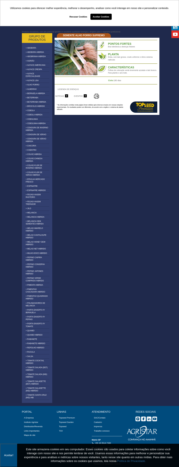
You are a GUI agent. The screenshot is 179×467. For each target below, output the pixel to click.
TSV (61, 431)
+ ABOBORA (31, 48)
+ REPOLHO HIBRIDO (35, 348)
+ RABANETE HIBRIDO (35, 343)
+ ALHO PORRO (32, 85)
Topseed (62, 426)
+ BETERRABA (32, 98)
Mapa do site (29, 435)
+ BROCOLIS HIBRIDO (35, 106)
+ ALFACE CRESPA (34, 69)
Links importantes (32, 431)
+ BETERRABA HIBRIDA (36, 102)
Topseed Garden (66, 422)
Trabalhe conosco (102, 431)
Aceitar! (8, 455)
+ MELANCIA (31, 213)
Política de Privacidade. (131, 461)
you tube (154, 418)
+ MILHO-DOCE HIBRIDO (36, 253)
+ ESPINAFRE (32, 186)
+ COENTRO (31, 150)
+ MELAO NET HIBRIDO (36, 249)
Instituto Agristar (31, 422)
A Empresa (29, 418)
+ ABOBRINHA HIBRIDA (36, 56)
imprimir (96, 96)
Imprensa (98, 426)
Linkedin (149, 418)
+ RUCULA (30, 352)
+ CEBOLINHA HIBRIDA (36, 123)
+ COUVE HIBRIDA (34, 154)
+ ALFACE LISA (32, 80)
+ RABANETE (31, 339)
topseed (143, 107)
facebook (143, 418)
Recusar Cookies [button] (78, 17)
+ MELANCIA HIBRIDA (35, 217)
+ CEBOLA (30, 110)
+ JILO (28, 208)
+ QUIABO (30, 331)
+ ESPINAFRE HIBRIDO (36, 190)
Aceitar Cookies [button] (101, 17)
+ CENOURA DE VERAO (36, 134)
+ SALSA (29, 356)
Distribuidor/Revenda (33, 426)
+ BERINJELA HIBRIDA (35, 93)
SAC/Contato (99, 418)
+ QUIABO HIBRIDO (34, 335)
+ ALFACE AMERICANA (35, 65)
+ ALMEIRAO (31, 89)
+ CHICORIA (31, 146)
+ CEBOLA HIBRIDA (34, 115)
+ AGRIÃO (30, 61)
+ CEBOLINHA (32, 119)
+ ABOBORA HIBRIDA (35, 52)
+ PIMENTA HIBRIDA (34, 285)
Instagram (137, 418)
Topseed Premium (67, 418)
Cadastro (98, 422)
